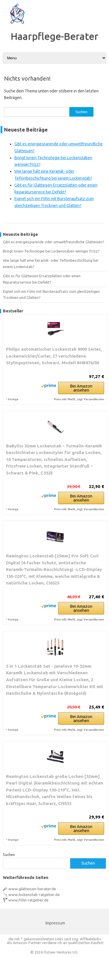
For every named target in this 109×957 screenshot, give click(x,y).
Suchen (9, 854)
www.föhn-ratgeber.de (28, 900)
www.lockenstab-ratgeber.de (34, 894)
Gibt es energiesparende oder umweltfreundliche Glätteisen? (53, 242)
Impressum (55, 923)
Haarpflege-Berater (54, 36)
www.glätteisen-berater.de (32, 888)
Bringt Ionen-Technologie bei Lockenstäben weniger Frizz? (51, 251)
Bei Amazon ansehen (81, 387)
